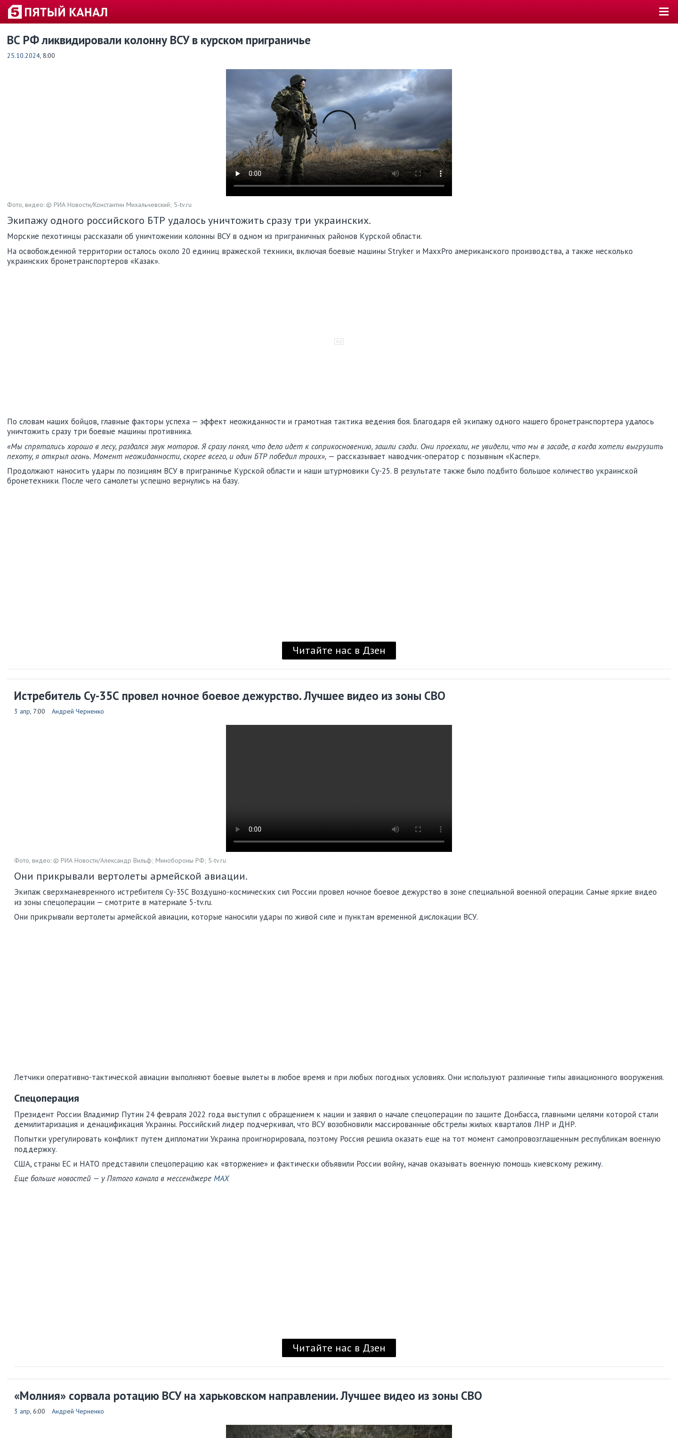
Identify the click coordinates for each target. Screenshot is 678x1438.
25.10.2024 (23, 55)
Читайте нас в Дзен (339, 650)
